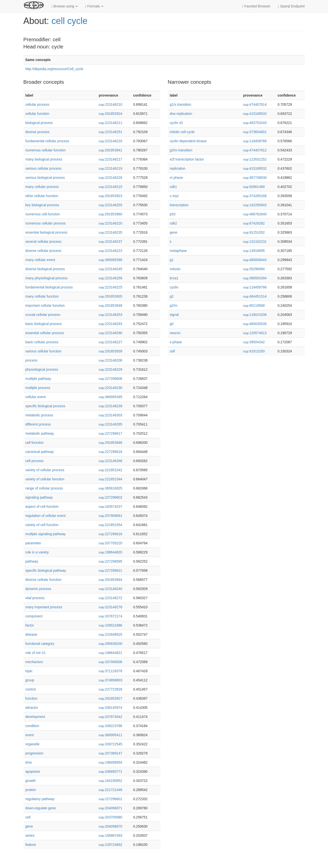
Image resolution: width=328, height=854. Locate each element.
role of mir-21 (35, 653)
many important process (43, 607)
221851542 (110, 470)
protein (30, 790)
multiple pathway (38, 379)
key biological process (42, 205)
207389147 (110, 753)
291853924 (110, 114)
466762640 (255, 214)
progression (34, 753)
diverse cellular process (43, 251)
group (29, 680)
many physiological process (46, 278)
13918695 (254, 251)
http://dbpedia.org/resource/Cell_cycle (54, 69)
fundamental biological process (49, 287)
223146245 (110, 269)
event (29, 735)
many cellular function (42, 296)
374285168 (255, 196)
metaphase (178, 251)
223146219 (110, 168)
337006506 (110, 662)
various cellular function (43, 351)
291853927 (110, 698)
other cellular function (41, 196)
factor (29, 625)
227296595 (110, 561)
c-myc (174, 196)
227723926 (110, 689)
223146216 (110, 141)
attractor (31, 708)
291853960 (110, 214)
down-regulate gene (40, 808)
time (28, 762)
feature (30, 845)
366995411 (110, 735)
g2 (172, 296)
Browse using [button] (64, 6)
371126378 (110, 671)
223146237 (110, 242)
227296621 (110, 570)
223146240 (110, 589)
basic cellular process (41, 342)
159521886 (110, 625)
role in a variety (37, 552)
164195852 (110, 781)
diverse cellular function (43, 580)
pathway (31, 561)
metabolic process (39, 415)
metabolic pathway (39, 433)
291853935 (110, 296)
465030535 (255, 324)
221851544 (110, 479)
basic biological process (43, 324)
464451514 (255, 296)
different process (38, 424)
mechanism (34, 662)
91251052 (254, 232)
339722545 (110, 744)
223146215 (110, 187)
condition (32, 726)
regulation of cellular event (45, 516)
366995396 (110, 260)
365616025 (110, 488)
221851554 (110, 525)
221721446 (110, 790)
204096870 (110, 826)
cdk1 (173, 187)
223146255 (110, 205)
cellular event (35, 397)
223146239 (110, 406)
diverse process (37, 132)
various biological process (45, 178)
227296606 (110, 379)
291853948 (110, 305)
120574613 (255, 333)
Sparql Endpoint (291, 6)
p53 (172, 214)
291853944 (110, 580)
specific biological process (45, 406)
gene (29, 826)
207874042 (110, 717)
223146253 (110, 315)
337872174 (110, 616)
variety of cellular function (44, 479)
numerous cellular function (45, 150)
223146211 (110, 123)
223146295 (110, 424)
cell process (34, 461)
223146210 (110, 104)
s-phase (176, 342)
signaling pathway (39, 497)
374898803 (110, 680)
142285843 (255, 205)
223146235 (110, 232)
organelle (32, 744)
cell (28, 817)
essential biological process (46, 232)
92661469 (254, 187)
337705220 (110, 543)
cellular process (37, 104)
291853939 (110, 351)
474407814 (255, 104)
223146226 (110, 178)
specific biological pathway (45, 570)
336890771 (110, 771)
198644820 (110, 552)
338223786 (110, 726)
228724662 (110, 845)
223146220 (110, 223)
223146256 (110, 278)
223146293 (110, 324)
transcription (179, 205)
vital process (35, 598)
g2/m (173, 305)
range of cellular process (44, 488)
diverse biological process (45, 269)
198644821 (110, 653)
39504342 (254, 342)
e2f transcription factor (187, 159)
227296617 (110, 433)
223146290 (110, 333)
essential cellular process (44, 333)
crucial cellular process (42, 315)
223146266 (110, 461)
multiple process (37, 388)
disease (31, 634)
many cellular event (40, 260)
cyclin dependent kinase (188, 141)
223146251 (110, 132)
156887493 (110, 835)
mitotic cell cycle (182, 132)
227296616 (110, 534)
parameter (33, 543)
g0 (172, 324)
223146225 (110, 287)
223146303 (110, 415)
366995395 (110, 397)
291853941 (110, 150)
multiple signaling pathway (45, 534)
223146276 (110, 607)
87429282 (254, 223)
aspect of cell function (42, 506)
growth (30, 781)
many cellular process (42, 187)
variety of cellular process (44, 470)
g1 (172, 260)
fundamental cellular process (47, 141)
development (35, 717)
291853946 (110, 443)
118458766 (255, 287)
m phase (176, 178)
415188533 (255, 114)
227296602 (110, 497)
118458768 (255, 141)
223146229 (110, 369)
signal (174, 315)
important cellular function (45, 305)
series (30, 835)
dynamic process (38, 589)
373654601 (255, 132)
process (31, 360)
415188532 (255, 168)
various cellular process (43, 168)
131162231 (255, 242)
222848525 (110, 634)
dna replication (181, 114)
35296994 (254, 269)
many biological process (43, 159)
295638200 (110, 644)
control (30, 689)
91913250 (254, 351)
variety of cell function (42, 525)
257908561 (110, 516)
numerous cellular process (45, 223)
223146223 (110, 251)
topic (29, 671)
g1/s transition (180, 104)
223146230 (110, 388)
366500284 (255, 278)
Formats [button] (94, 6)
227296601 (110, 799)
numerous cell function (42, 214)
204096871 (110, 808)
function (31, 698)
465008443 (255, 260)
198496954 (110, 762)
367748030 (255, 178)
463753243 (255, 123)
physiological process (41, 369)
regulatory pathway (40, 799)
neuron (175, 333)
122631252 (255, 159)
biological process (39, 123)
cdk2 (173, 223)
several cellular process (43, 242)
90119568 (254, 305)
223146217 (110, 159)
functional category (40, 644)
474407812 (255, 150)
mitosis (175, 269)
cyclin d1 (176, 123)
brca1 (174, 278)
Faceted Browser (256, 6)
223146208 (110, 360)
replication (178, 168)
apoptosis (32, 771)
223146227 (110, 342)
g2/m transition (181, 150)
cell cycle (70, 21)
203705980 (110, 817)
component (33, 616)
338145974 (110, 708)
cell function (34, 443)
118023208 (255, 315)
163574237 (110, 506)
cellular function (37, 114)
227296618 (110, 452)
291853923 (110, 196)
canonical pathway (39, 452)
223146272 (110, 598)
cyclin (174, 287)
